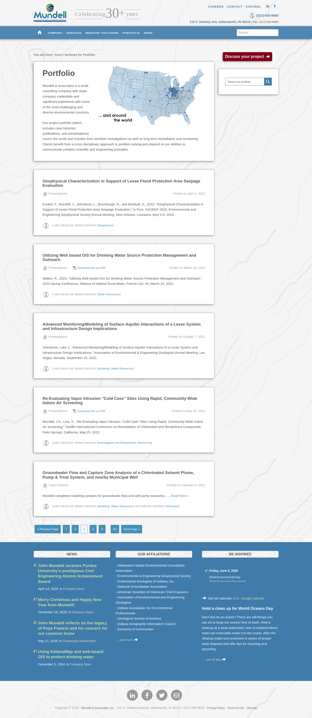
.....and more (127, 639)
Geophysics (106, 224)
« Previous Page (49, 527)
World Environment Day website (229, 580)
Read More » (180, 494)
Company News (74, 587)
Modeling (104, 367)
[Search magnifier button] (268, 81)
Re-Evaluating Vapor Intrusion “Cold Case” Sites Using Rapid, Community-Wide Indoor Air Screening (120, 399)
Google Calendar (254, 597)
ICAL (236, 597)
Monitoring (148, 441)
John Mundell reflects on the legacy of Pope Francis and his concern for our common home (70, 626)
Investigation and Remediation (118, 441)
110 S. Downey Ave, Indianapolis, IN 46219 (223, 21)
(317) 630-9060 (257, 15)
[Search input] (245, 81)
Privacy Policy (216, 706)
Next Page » (138, 527)
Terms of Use (237, 706)
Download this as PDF (92, 267)
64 (120, 527)
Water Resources (110, 293)
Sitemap (254, 706)
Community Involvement (80, 639)
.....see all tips (214, 658)
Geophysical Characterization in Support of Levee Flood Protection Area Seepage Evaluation (118, 182)
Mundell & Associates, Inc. (96, 706)
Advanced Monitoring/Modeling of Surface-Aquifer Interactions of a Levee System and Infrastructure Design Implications (119, 325)
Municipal (175, 504)
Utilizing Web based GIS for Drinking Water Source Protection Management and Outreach (121, 256)
